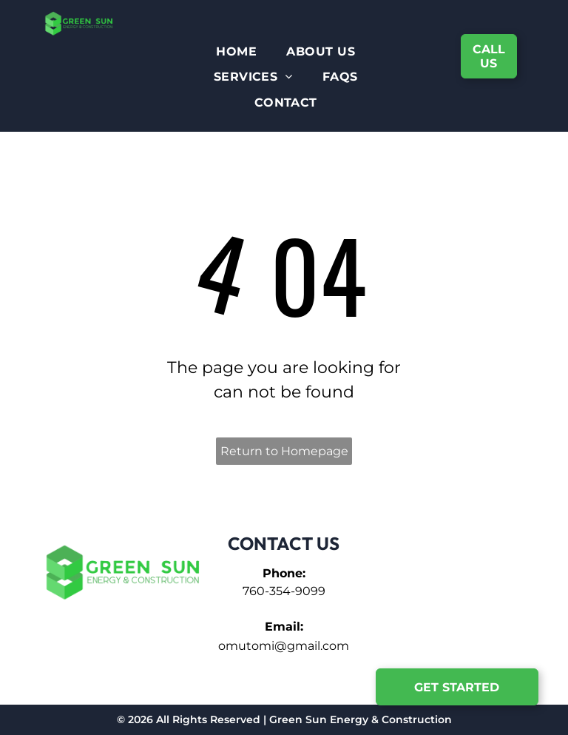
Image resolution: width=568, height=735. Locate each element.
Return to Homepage (284, 451)
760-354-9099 (284, 591)
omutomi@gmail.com (283, 646)
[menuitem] (236, 51)
